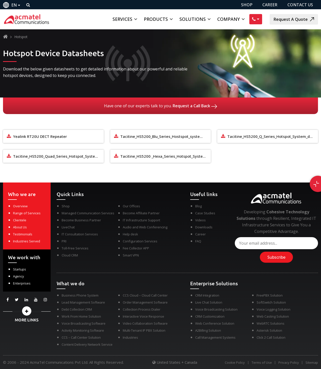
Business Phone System (80, 295)
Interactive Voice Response (143, 316)
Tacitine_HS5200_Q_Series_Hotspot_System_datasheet (272, 136)
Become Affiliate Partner (141, 213)
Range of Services (27, 213)
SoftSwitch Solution (271, 302)
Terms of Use (261, 362)
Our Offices (131, 206)
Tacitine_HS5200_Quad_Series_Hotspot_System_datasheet (58, 156)
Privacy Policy (288, 362)
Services (122, 19)
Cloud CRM (70, 255)
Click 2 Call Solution (271, 337)
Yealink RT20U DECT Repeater (40, 136)
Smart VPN (131, 255)
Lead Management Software (83, 302)
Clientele (19, 220)
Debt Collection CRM (77, 309)
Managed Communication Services (88, 213)
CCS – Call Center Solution (81, 337)
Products (156, 19)
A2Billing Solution (208, 330)
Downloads (203, 227)
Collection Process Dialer (141, 309)
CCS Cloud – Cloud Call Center (145, 295)
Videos (200, 220)
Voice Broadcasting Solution (216, 309)
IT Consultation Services (80, 234)
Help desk (130, 234)
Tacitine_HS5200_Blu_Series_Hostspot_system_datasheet (165, 136)
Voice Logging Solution (273, 309)
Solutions (192, 19)
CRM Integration (207, 295)
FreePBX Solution (270, 295)
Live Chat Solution (208, 302)
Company (228, 19)
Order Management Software (145, 302)
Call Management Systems (215, 337)
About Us (20, 227)
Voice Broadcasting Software (83, 323)
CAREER (269, 5)
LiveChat (68, 227)
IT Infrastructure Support (141, 220)
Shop (66, 206)
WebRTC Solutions (270, 323)
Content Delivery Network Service (87, 344)
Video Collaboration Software (145, 323)
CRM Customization (210, 316)
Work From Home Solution (81, 316)
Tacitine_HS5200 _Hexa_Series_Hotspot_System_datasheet (165, 156)
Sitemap (311, 362)
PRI (64, 241)
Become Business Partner (81, 220)
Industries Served (26, 241)
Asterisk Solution (269, 330)
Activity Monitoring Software (83, 330)
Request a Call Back (195, 106)
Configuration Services (140, 241)
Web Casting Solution (273, 316)
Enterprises (22, 283)
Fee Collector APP (136, 248)
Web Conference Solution (214, 323)
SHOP (246, 5)
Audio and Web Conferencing (145, 227)
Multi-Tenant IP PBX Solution (144, 330)
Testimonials (22, 234)
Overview (20, 206)
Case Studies (205, 213)
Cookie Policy (234, 362)
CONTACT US (300, 5)
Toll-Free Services (75, 248)
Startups (19, 269)
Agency (18, 276)
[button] (27, 311)
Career (200, 234)
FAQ (198, 241)
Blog (198, 206)
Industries (130, 337)
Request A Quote (294, 19)
